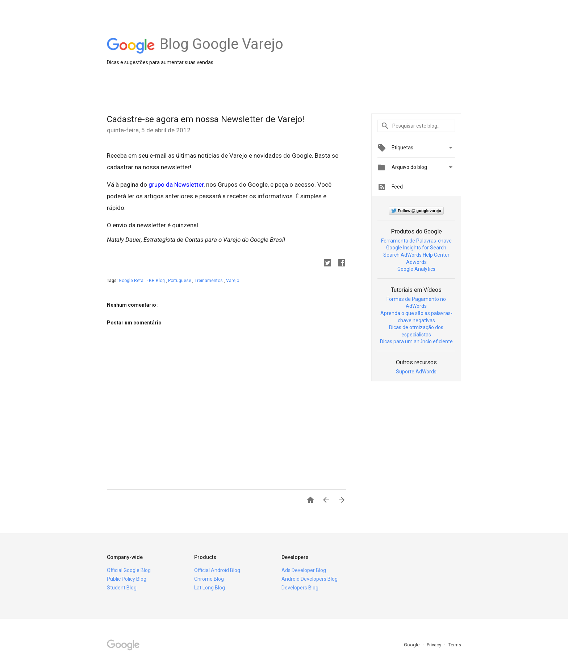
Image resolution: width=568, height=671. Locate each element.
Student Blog (122, 588)
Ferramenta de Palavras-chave (416, 241)
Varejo (232, 280)
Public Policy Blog (126, 579)
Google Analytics (416, 269)
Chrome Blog (209, 579)
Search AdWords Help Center (416, 255)
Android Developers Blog (309, 579)
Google (412, 644)
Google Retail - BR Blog (142, 280)
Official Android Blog (217, 570)
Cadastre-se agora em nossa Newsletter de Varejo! (205, 119)
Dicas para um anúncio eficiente (416, 341)
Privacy (434, 644)
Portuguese (180, 280)
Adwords (416, 262)
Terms (454, 644)
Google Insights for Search (416, 247)
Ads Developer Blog (303, 570)
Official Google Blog (129, 570)
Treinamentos (209, 280)
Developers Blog (299, 588)
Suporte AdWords (416, 371)
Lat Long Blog (209, 588)
